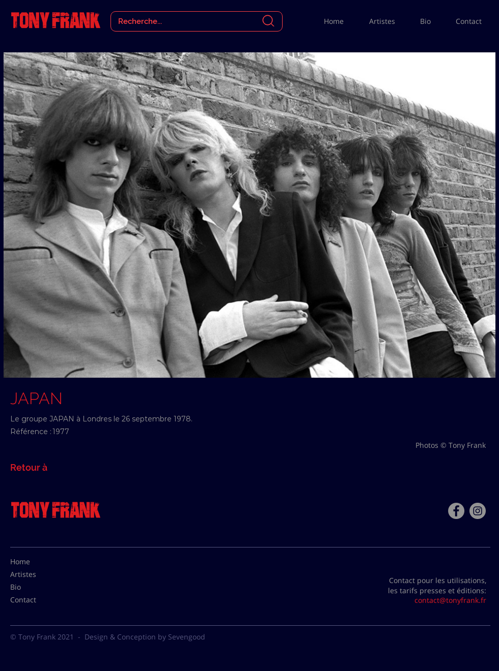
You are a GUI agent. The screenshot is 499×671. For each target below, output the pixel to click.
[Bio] (35, 587)
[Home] (35, 561)
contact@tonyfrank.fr (450, 600)
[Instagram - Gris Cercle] (477, 511)
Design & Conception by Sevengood (145, 637)
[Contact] (35, 599)
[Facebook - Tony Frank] (456, 511)
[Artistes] (35, 574)
